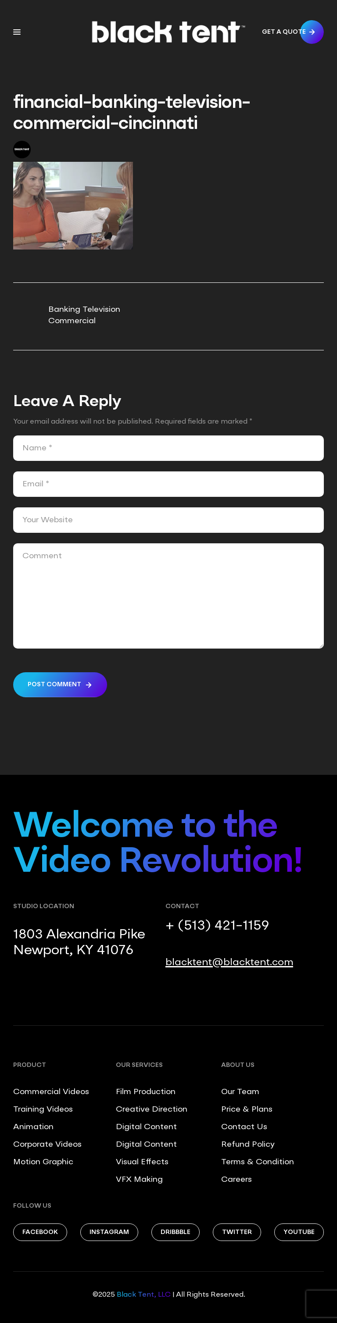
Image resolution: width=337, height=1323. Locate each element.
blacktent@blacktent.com (229, 962)
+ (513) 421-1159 (217, 926)
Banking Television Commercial (84, 315)
